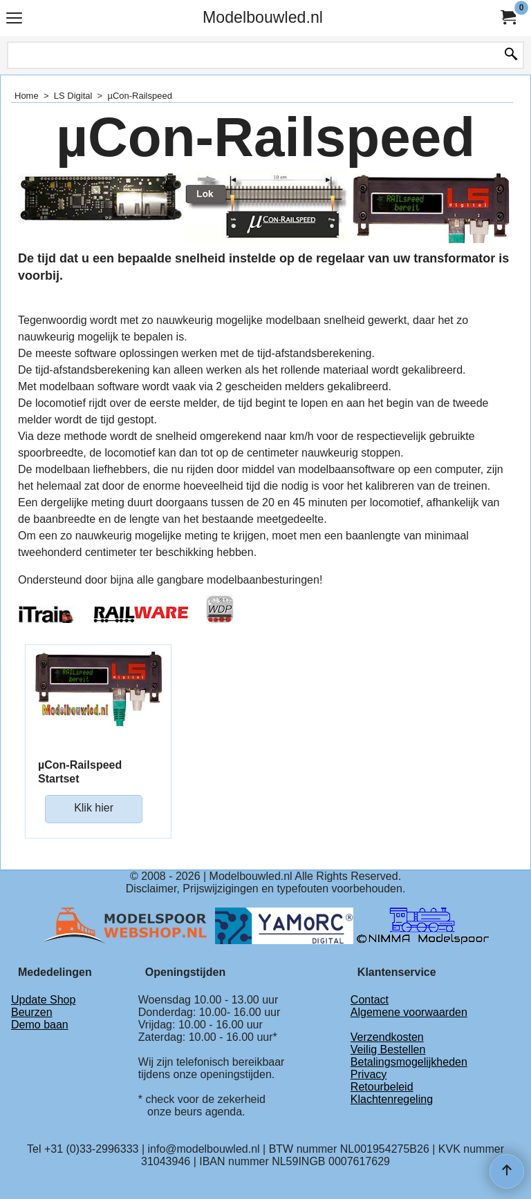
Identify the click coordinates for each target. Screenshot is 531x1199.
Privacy (368, 1074)
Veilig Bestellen (388, 1049)
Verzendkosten (387, 1037)
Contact (370, 1000)
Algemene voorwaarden (409, 1012)
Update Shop (43, 1000)
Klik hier (93, 808)
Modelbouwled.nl (263, 17)
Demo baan (39, 1024)
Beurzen (32, 1012)
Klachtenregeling (392, 1099)
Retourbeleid (382, 1087)
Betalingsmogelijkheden (409, 1062)
